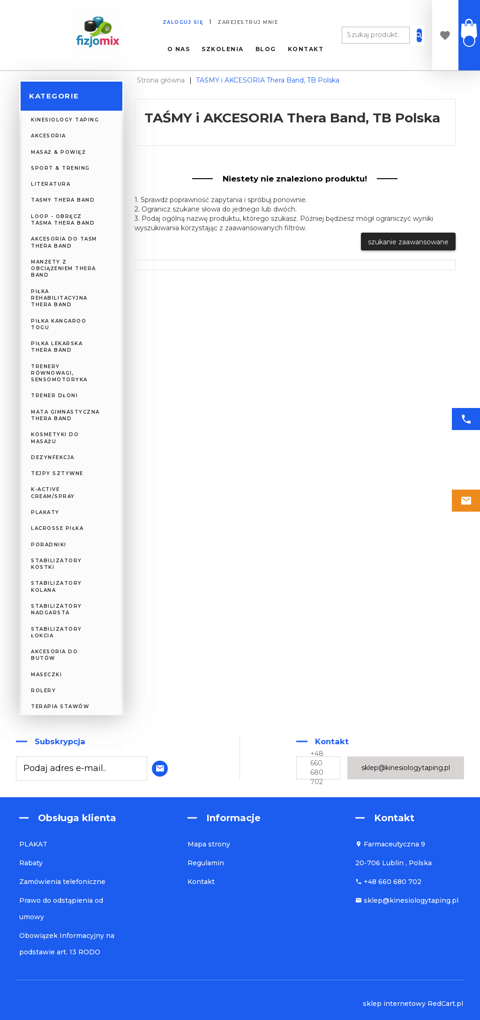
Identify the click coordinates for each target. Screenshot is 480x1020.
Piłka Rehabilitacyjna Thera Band (59, 298)
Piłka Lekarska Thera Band (56, 346)
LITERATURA (50, 184)
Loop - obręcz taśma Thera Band (63, 219)
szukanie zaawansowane (408, 242)
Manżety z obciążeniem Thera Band (63, 269)
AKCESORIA (48, 136)
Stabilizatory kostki (56, 564)
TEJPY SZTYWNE (57, 473)
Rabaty (31, 863)
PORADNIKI (49, 545)
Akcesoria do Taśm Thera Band (64, 242)
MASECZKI (46, 675)
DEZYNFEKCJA (53, 457)
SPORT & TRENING (60, 168)
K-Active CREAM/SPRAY (53, 492)
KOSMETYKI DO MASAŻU (55, 437)
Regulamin (206, 863)
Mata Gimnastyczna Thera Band (65, 415)
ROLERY (43, 691)
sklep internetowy (394, 1003)
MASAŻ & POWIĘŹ (58, 152)
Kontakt (306, 49)
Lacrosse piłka (57, 528)
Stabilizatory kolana (56, 586)
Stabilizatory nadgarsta (56, 609)
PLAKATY (45, 512)
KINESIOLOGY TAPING (65, 120)
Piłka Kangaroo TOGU (58, 324)
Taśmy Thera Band (63, 200)
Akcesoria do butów (54, 655)
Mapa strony (209, 844)
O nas (178, 49)
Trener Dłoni (54, 396)
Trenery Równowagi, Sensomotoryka (59, 373)
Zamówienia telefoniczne (62, 881)
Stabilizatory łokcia (56, 632)
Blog (265, 49)
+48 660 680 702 (316, 767)
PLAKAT (33, 844)
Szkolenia (223, 49)
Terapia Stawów (60, 706)
